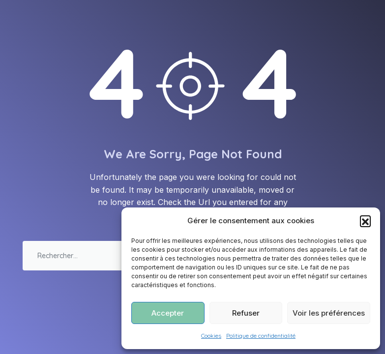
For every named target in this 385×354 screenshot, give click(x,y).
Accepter (167, 313)
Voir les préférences (329, 313)
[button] (365, 221)
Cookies (211, 335)
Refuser (246, 313)
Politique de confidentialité (261, 335)
